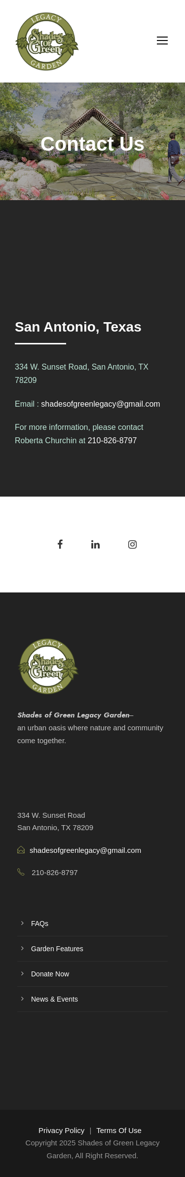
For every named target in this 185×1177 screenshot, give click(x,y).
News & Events (54, 999)
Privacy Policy (61, 1130)
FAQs (39, 923)
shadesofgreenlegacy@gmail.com (100, 404)
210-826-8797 (112, 440)
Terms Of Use (119, 1130)
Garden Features (57, 949)
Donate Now (50, 974)
